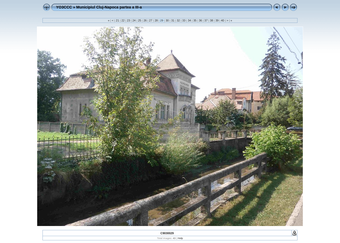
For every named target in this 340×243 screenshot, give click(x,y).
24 (134, 20)
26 (145, 20)
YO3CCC (64, 7)
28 (156, 20)
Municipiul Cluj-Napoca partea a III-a (109, 7)
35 (195, 20)
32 (178, 20)
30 (167, 20)
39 (217, 20)
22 (123, 20)
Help (180, 238)
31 (172, 20)
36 (200, 20)
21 (117, 20)
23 (128, 20)
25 (139, 20)
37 (205, 20)
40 (222, 20)
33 (183, 20)
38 (211, 20)
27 (150, 20)
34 (189, 20)
